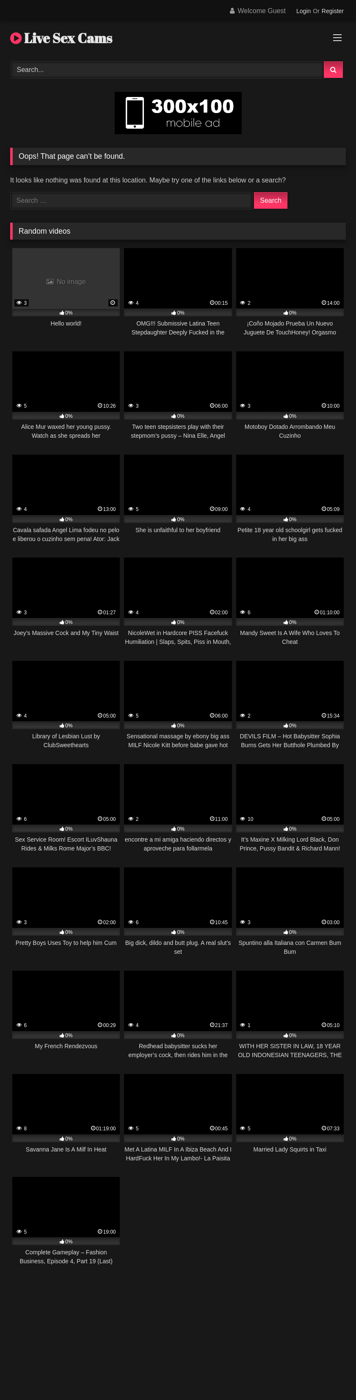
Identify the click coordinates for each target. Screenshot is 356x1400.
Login (303, 11)
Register (333, 11)
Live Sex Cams (61, 38)
